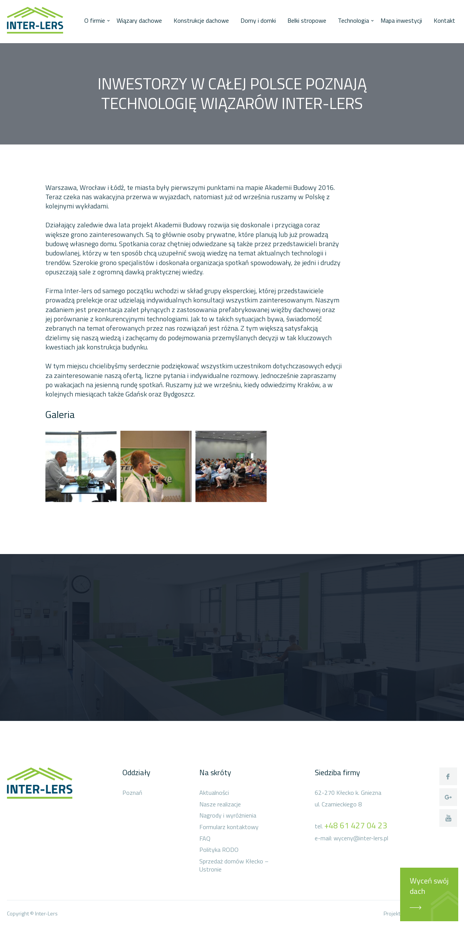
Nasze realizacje (220, 804)
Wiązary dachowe (139, 20)
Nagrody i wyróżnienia (227, 815)
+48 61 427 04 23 (355, 825)
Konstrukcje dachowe (201, 20)
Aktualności (214, 793)
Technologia (353, 20)
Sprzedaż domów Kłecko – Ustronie (234, 865)
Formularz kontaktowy (229, 827)
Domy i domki (258, 20)
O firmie (94, 20)
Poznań (132, 793)
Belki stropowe (306, 20)
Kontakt (444, 20)
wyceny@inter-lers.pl (361, 838)
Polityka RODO (219, 850)
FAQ (204, 839)
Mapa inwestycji (401, 20)
